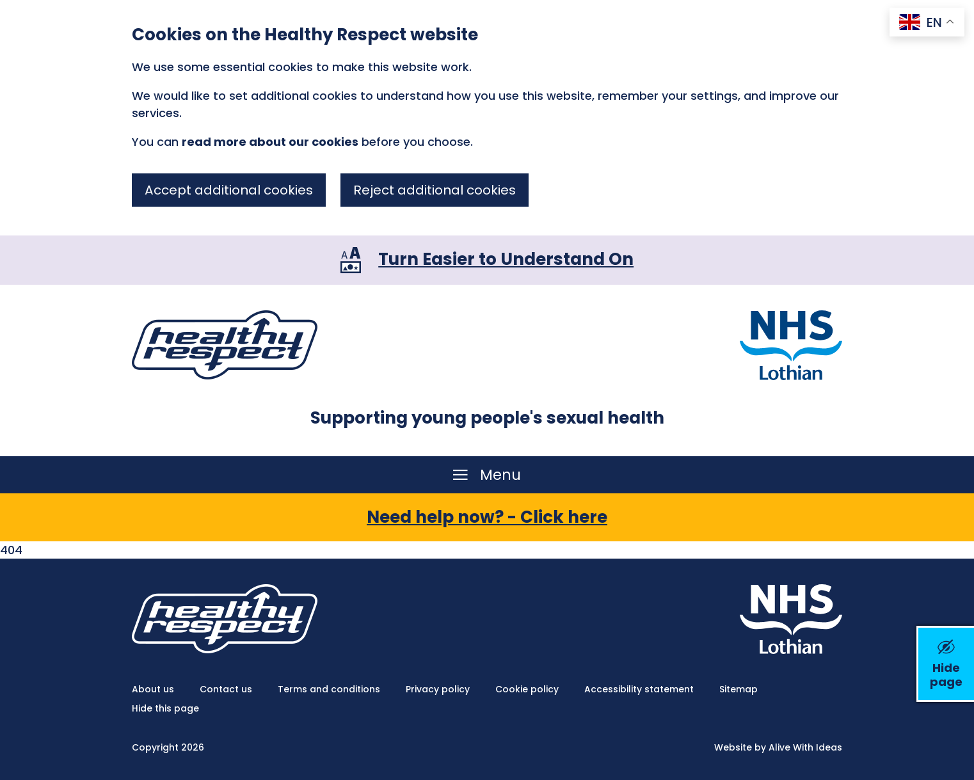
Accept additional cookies (229, 190)
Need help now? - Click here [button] (487, 517)
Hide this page (165, 708)
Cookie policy (527, 689)
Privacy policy (438, 689)
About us (153, 689)
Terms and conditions (329, 689)
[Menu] (487, 475)
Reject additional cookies (434, 190)
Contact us (226, 689)
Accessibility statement (639, 689)
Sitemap (738, 689)
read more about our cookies (270, 142)
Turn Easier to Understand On (506, 259)
